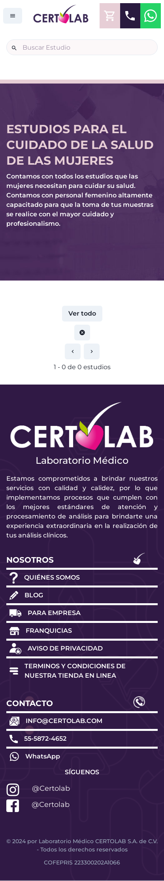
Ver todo (82, 313)
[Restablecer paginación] (82, 332)
